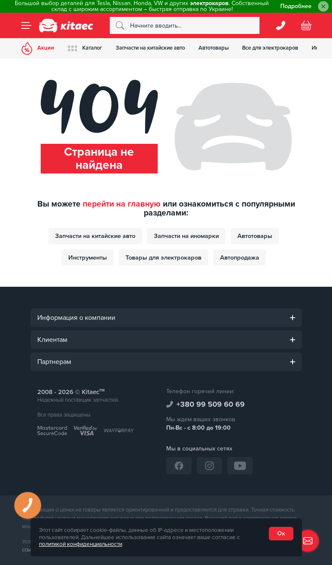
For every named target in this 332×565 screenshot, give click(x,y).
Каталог (85, 48)
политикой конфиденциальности (80, 544)
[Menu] (26, 25)
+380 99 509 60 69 (210, 404)
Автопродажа (239, 257)
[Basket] (306, 25)
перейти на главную (122, 204)
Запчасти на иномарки (186, 236)
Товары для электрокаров (163, 257)
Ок (281, 533)
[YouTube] (240, 465)
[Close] (323, 6)
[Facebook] (179, 465)
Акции (38, 48)
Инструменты (87, 257)
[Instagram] (209, 465)
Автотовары (214, 48)
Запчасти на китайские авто (150, 48)
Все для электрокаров (271, 48)
